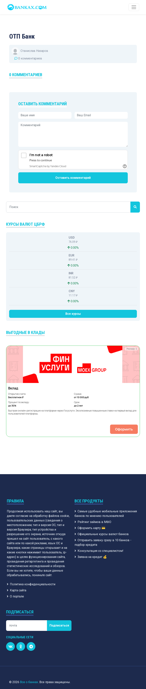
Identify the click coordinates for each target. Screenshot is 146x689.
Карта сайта (16, 551)
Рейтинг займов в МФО (93, 483)
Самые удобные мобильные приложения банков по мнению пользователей (106, 475)
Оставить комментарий (73, 178)
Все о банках (29, 643)
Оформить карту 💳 (90, 489)
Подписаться (59, 586)
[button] (14, 371)
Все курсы (73, 314)
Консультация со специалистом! (99, 512)
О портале (15, 557)
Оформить (72, 390)
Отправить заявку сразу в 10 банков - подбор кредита (103, 503)
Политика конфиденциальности (31, 545)
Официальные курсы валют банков (102, 495)
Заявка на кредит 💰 (91, 518)
